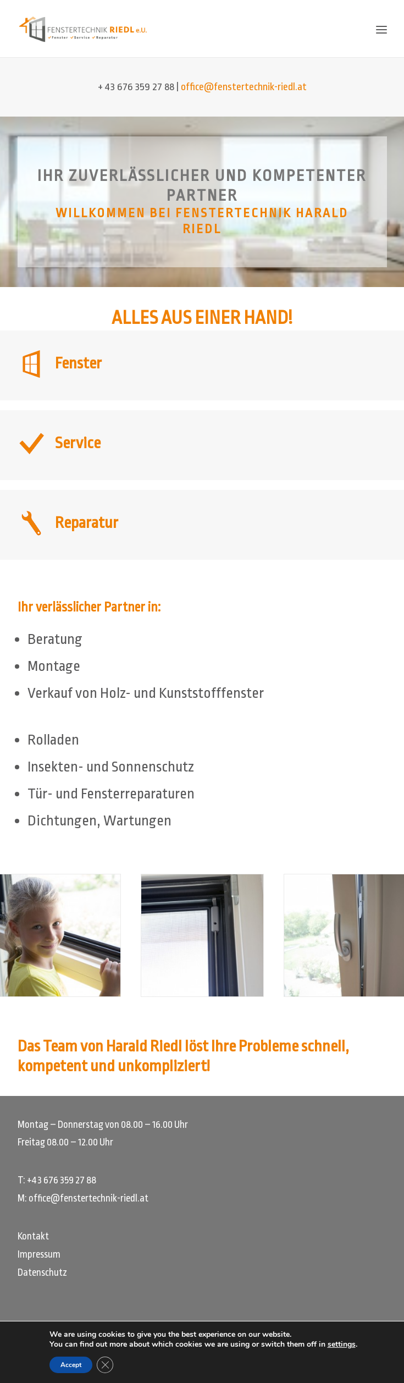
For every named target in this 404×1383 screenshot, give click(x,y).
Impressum (39, 1254)
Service (78, 443)
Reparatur (86, 523)
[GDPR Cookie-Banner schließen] (100, 1365)
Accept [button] (66, 1365)
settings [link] (346, 1344)
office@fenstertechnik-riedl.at (244, 87)
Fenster (78, 363)
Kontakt (33, 1236)
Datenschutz (42, 1272)
